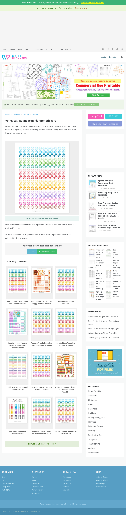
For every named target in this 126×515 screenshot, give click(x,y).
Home (4, 49)
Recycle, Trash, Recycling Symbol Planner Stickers (41, 344)
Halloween (92, 408)
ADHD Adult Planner (116, 294)
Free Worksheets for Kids (87, 104)
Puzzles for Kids (108, 208)
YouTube (66, 490)
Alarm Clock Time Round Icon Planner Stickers (17, 302)
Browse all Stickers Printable (42, 444)
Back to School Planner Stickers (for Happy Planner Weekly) (17, 345)
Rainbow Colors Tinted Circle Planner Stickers (41, 432)
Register (113, 57)
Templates (93, 439)
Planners (92, 422)
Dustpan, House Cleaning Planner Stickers (41, 388)
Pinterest (67, 477)
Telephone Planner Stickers (66, 302)
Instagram (67, 480)
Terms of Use (37, 486)
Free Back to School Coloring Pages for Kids (109, 226)
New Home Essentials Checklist (117, 276)
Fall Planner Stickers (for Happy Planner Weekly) (41, 302)
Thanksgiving (94, 444)
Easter (91, 404)
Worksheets (107, 231)
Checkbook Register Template (117, 286)
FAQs (12, 49)
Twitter (66, 486)
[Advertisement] (63, 29)
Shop (76, 49)
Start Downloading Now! (92, 2)
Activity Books (102, 477)
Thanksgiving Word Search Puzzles (103, 337)
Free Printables (8, 483)
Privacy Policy (37, 490)
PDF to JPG (38, 49)
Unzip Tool (96, 116)
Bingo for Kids (108, 198)
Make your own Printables (105, 123)
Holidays (92, 413)
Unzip (27, 49)
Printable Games (109, 188)
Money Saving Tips (96, 417)
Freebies (49, 49)
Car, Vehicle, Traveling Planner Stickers (65, 344)
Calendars (92, 395)
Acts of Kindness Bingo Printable (102, 333)
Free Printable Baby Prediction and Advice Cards (108, 215)
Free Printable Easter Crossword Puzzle (108, 204)
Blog (20, 49)
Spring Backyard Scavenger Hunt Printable (105, 183)
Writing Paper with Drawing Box (116, 265)
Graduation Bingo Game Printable (103, 316)
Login (103, 57)
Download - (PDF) (47, 251)
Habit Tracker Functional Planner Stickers (17, 388)
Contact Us (36, 483)
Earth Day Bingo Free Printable (108, 193)
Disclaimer (36, 493)
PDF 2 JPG (113, 116)
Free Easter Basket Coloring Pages (103, 328)
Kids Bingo (100, 483)
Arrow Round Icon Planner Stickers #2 (66, 432)
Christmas (92, 400)
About (34, 480)
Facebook (67, 483)
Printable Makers (64, 49)
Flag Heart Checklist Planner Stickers (17, 432)
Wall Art (91, 448)
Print (32, 251)
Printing (91, 430)
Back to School (102, 480)
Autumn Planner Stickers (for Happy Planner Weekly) (65, 389)
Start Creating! (82, 8)
